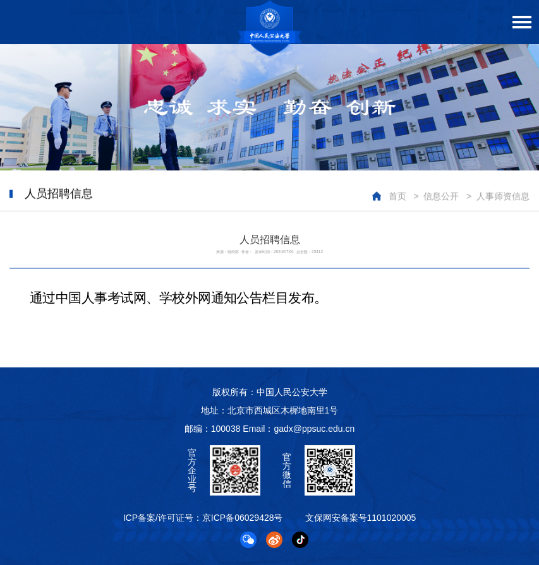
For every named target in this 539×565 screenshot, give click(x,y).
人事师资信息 (503, 196)
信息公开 (441, 196)
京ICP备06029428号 (242, 518)
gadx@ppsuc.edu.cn (314, 429)
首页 (397, 196)
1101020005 (391, 518)
